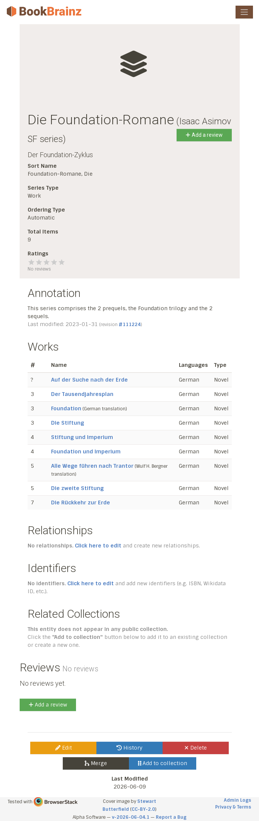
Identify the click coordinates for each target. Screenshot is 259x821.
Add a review (204, 135)
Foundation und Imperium (86, 451)
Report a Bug (171, 817)
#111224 (130, 325)
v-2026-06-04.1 (130, 817)
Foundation (66, 408)
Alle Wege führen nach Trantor (92, 465)
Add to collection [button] (163, 763)
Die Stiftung (67, 422)
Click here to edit (98, 545)
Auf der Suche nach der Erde (89, 379)
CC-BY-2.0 (143, 809)
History (129, 747)
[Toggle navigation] (244, 12)
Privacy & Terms (233, 807)
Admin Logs (237, 800)
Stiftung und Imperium (82, 437)
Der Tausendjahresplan (82, 394)
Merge (96, 763)
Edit (63, 747)
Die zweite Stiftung (77, 488)
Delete (196, 747)
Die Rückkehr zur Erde (80, 502)
